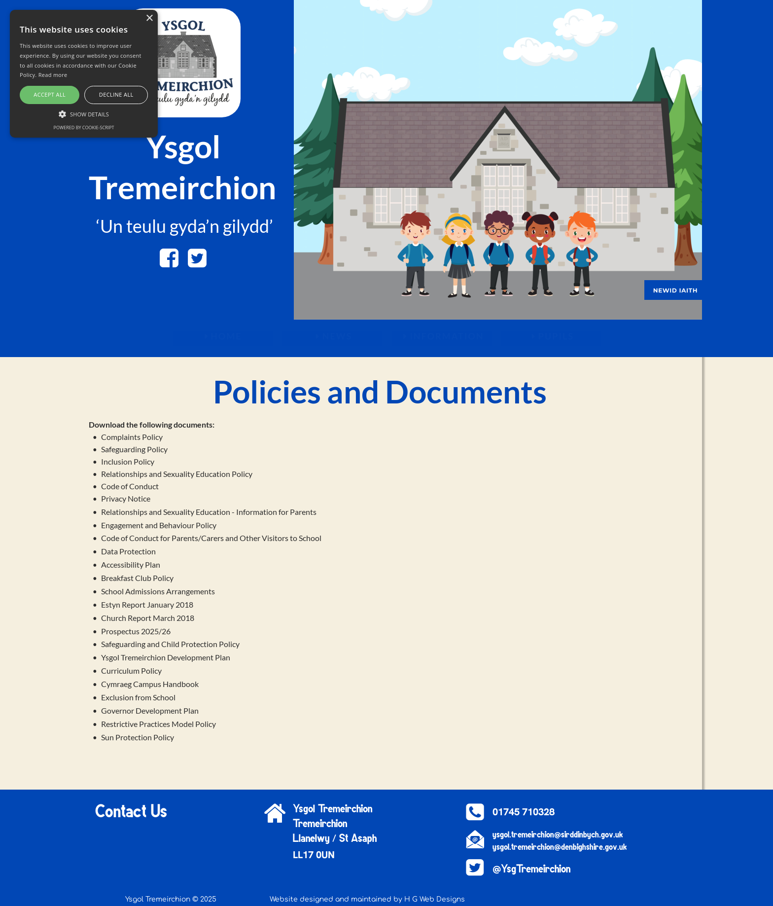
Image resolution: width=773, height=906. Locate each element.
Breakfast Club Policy (137, 577)
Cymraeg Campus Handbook (150, 684)
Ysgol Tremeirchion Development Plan (165, 657)
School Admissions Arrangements (158, 591)
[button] (84, 113)
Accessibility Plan (130, 564)
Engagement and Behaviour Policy (158, 525)
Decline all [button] (116, 94)
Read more (53, 74)
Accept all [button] (50, 94)
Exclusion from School (138, 697)
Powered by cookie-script (84, 127)
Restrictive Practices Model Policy (159, 723)
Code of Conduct (130, 486)
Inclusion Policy (127, 461)
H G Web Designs (434, 899)
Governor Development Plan (150, 710)
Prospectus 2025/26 (136, 631)
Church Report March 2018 (147, 617)
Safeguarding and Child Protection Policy (170, 644)
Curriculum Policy (131, 670)
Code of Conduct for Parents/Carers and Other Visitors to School (211, 538)
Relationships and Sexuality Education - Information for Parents (208, 511)
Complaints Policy (132, 436)
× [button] (149, 18)
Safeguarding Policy (134, 449)
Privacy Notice (125, 498)
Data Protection (128, 551)
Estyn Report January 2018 (147, 604)
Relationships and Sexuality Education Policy (176, 473)
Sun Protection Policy (137, 737)
